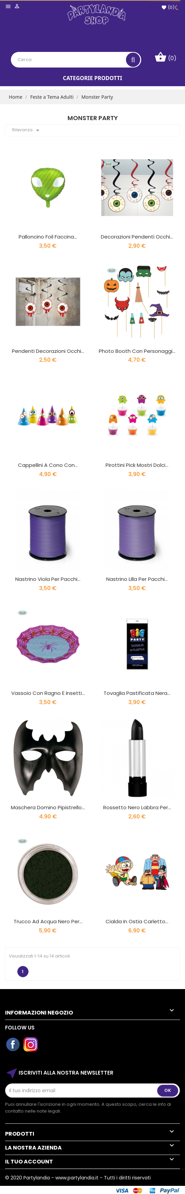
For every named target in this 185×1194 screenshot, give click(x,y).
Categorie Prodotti (92, 78)
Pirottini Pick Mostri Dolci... (137, 465)
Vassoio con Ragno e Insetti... (48, 693)
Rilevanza (27, 130)
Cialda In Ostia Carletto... (137, 921)
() (167, 7)
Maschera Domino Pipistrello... (48, 807)
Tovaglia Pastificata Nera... (137, 693)
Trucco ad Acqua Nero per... (48, 921)
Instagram (30, 1044)
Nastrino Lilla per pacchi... (137, 579)
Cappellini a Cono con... (48, 465)
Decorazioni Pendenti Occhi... (137, 236)
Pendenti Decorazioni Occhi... (48, 351)
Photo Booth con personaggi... (137, 351)
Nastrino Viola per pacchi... (47, 579)
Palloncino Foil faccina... (48, 236)
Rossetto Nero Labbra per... (137, 807)
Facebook (13, 1044)
